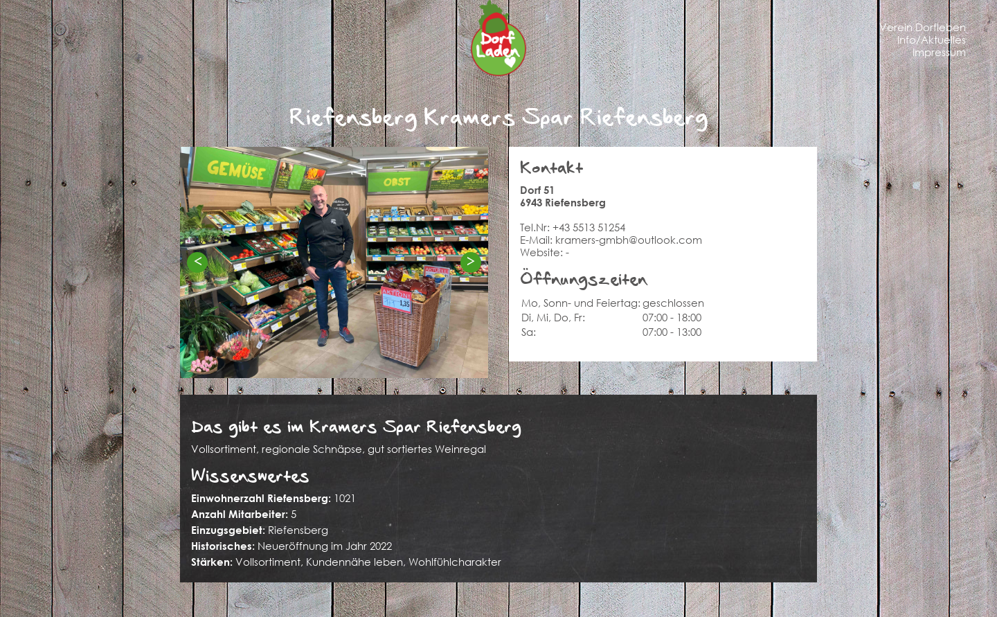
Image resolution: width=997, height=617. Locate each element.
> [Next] (471, 261)
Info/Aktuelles (931, 39)
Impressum (939, 52)
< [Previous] (197, 261)
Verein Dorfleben (922, 27)
